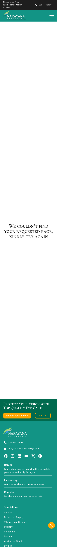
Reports (9, 492)
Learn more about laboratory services (24, 484)
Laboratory (10, 480)
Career (8, 465)
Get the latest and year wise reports (23, 496)
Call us (43, 415)
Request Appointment (17, 415)
